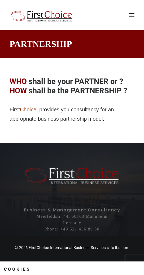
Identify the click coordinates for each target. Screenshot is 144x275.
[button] (132, 15)
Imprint (58, 263)
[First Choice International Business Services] (42, 15)
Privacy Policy (80, 263)
